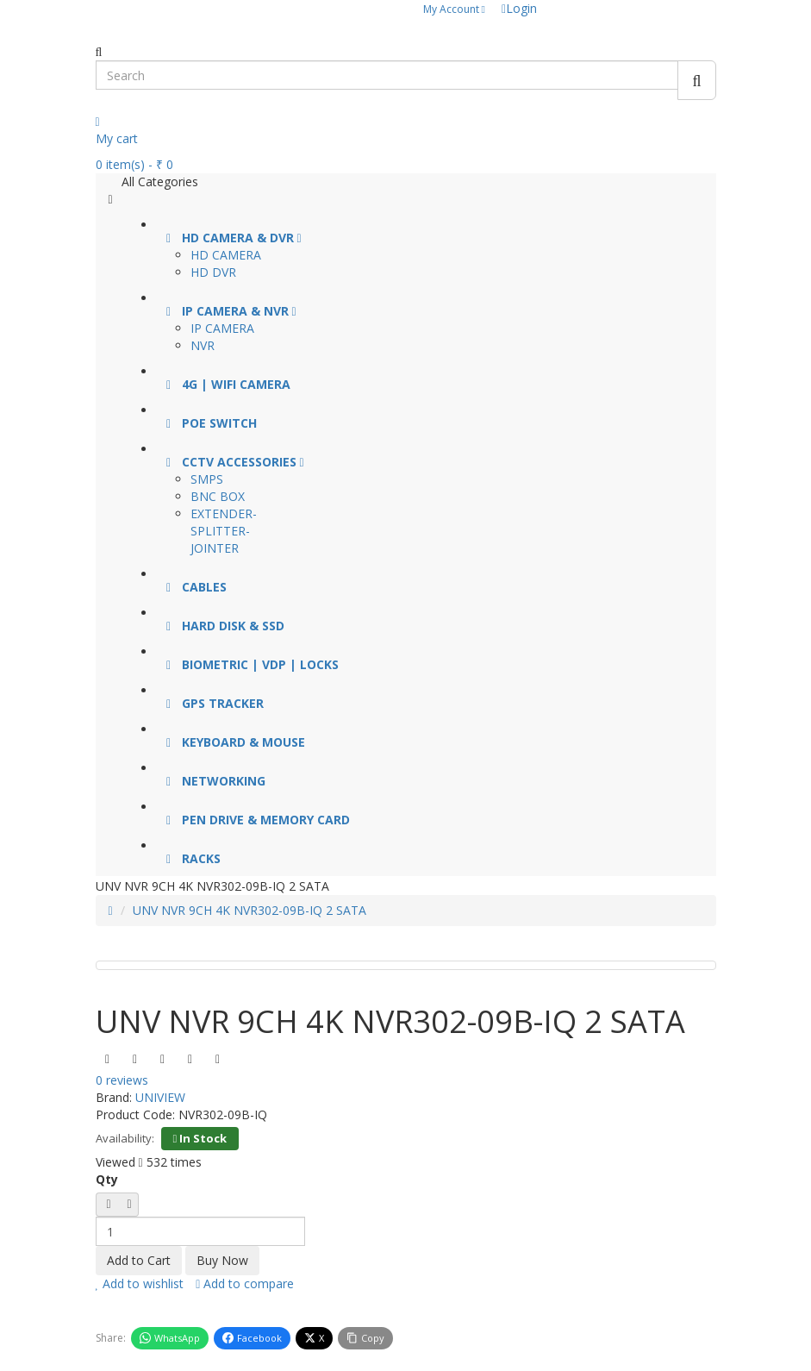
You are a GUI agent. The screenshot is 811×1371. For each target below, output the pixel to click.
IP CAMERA (222, 328)
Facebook (252, 1337)
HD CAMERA (225, 255)
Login (519, 8)
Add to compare (245, 1283)
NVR (202, 345)
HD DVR (213, 272)
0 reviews (122, 1080)
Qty (107, 1179)
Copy (365, 1337)
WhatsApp (170, 1337)
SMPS (206, 479)
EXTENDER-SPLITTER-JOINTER (223, 530)
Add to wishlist (140, 1283)
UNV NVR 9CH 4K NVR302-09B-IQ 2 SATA (249, 910)
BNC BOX (217, 496)
